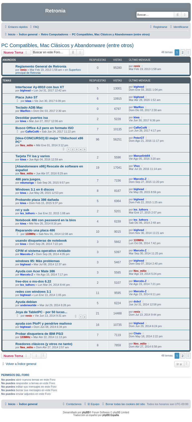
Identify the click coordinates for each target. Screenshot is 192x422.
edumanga (27, 182)
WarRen (25, 110)
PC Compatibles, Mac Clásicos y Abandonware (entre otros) (67, 45)
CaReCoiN (32, 131)
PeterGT (139, 137)
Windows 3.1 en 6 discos (34, 189)
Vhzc (137, 165)
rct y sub (22, 210)
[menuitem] (34, 27)
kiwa (28, 100)
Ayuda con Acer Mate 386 (35, 271)
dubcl (137, 301)
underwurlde (28, 305)
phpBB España (110, 415)
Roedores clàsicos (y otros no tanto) (43, 344)
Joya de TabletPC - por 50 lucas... (41, 312)
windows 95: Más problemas (37, 261)
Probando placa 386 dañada (37, 200)
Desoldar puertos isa (31, 118)
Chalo (137, 333)
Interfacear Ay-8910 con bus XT (39, 87)
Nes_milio (26, 145)
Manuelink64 (142, 155)
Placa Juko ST (26, 97)
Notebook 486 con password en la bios (45, 220)
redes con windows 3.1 (33, 291)
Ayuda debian (26, 302)
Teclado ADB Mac (29, 107)
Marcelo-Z (140, 178)
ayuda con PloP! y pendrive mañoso (43, 323)
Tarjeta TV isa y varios (32, 156)
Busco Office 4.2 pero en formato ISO (44, 128)
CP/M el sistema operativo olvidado (42, 251)
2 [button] (183, 52)
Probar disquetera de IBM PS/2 (39, 334)
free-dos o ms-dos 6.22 (33, 281)
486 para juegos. (28, 179)
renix (23, 69)
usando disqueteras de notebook (41, 240)
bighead (25, 90)
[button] (188, 52)
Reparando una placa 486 (35, 230)
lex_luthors (27, 213)
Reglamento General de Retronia (40, 66)
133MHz (30, 233)
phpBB (86, 412)
